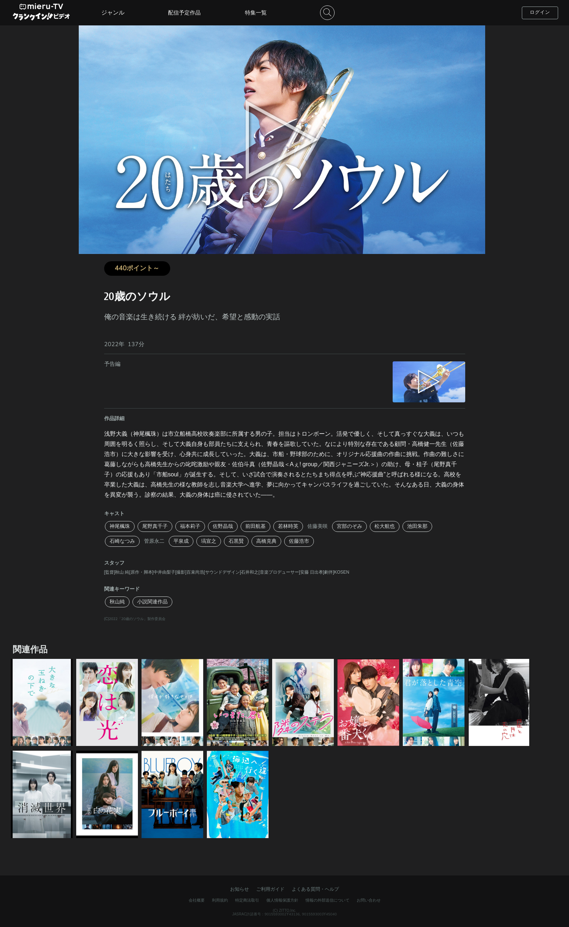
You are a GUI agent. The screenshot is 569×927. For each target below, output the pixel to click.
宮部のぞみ (349, 526)
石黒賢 (236, 541)
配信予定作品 (184, 12)
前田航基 (255, 526)
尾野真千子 (155, 526)
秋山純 (117, 601)
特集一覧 (256, 12)
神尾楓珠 (120, 526)
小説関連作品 (152, 601)
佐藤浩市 (299, 541)
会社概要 (197, 900)
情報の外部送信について (327, 900)
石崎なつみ (122, 541)
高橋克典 (266, 541)
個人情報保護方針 (282, 900)
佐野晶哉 (223, 526)
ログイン (540, 12)
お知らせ (239, 889)
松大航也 (384, 526)
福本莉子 (190, 526)
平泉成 (181, 541)
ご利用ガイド (270, 889)
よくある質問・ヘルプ (315, 889)
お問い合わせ (369, 900)
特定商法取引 (247, 900)
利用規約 (220, 900)
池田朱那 (417, 526)
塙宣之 (208, 541)
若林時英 (288, 526)
